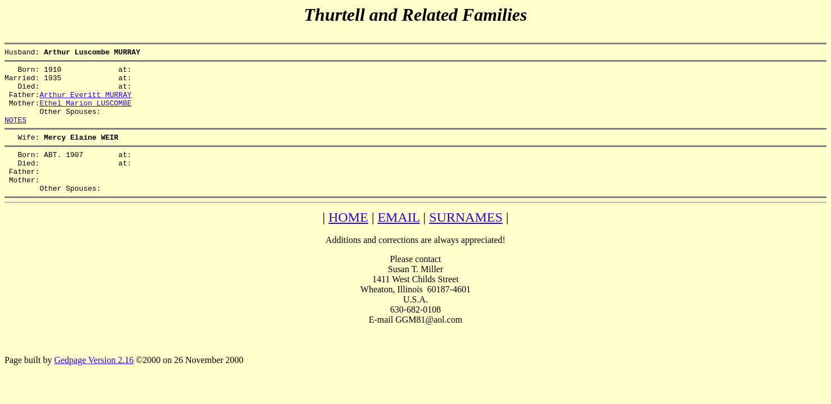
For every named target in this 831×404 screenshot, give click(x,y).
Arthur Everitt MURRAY (85, 103)
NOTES (15, 133)
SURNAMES (466, 240)
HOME (348, 240)
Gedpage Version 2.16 (93, 383)
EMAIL (398, 240)
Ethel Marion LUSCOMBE (85, 113)
